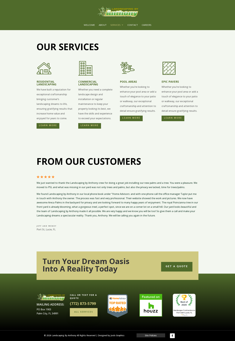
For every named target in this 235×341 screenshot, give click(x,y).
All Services (83, 312)
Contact (132, 25)
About (103, 25)
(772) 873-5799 (83, 303)
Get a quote (177, 266)
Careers (146, 25)
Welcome (89, 25)
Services (115, 25)
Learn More (48, 126)
